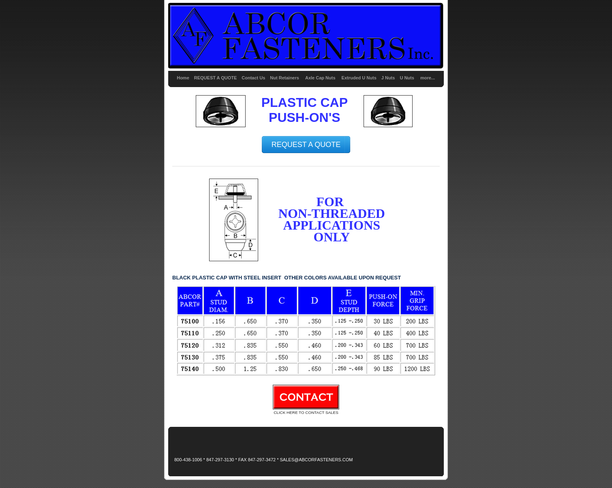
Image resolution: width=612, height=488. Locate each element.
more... (427, 77)
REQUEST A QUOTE (215, 77)
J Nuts (388, 77)
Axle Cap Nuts (321, 77)
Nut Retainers (284, 77)
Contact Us (253, 77)
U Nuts (407, 77)
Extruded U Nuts (359, 77)
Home (183, 77)
